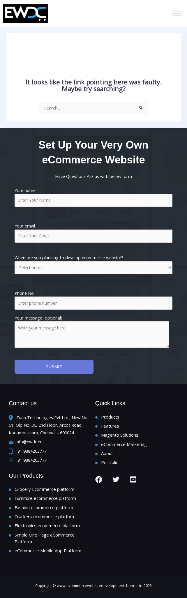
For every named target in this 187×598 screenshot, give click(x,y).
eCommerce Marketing (124, 444)
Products (110, 417)
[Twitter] (115, 479)
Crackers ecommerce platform (45, 516)
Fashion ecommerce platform (44, 507)
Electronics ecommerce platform (47, 525)
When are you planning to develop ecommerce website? (93, 264)
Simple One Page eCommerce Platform (45, 538)
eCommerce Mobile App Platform (48, 550)
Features (110, 426)
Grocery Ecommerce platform (44, 489)
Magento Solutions (119, 435)
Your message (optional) (93, 332)
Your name (93, 197)
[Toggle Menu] (176, 13)
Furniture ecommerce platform (45, 498)
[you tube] (133, 479)
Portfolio (110, 462)
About (107, 453)
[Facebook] (98, 479)
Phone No (24, 293)
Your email (93, 233)
